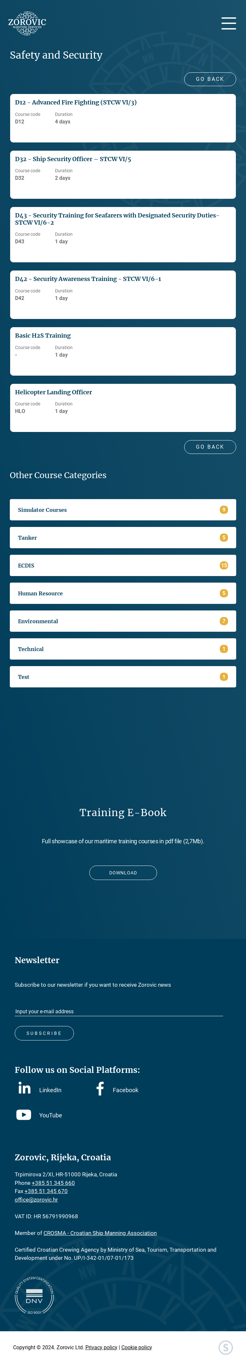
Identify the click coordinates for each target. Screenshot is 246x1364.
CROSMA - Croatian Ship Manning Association (100, 1233)
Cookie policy (136, 1347)
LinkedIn (40, 1089)
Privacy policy (101, 1347)
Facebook (117, 1090)
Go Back (210, 79)
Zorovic (27, 23)
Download (123, 872)
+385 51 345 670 (46, 1191)
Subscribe (44, 1033)
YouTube (39, 1115)
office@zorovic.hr (36, 1199)
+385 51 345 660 (53, 1183)
